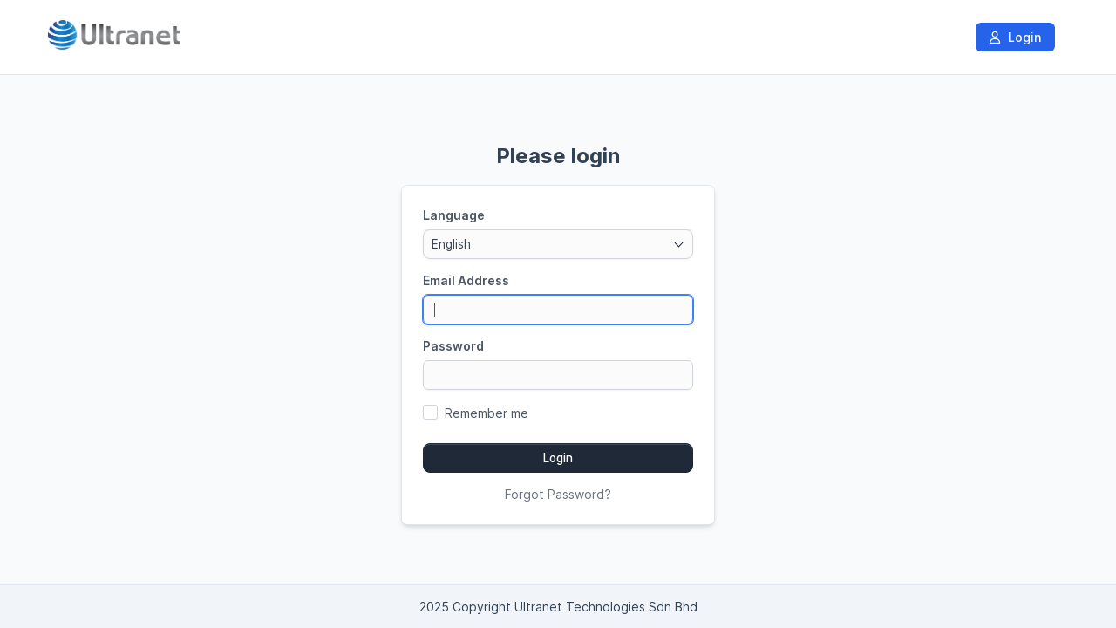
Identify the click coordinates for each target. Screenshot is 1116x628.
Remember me (486, 413)
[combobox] (558, 244)
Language (454, 215)
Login (1015, 37)
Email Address (466, 280)
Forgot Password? (558, 494)
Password (453, 345)
